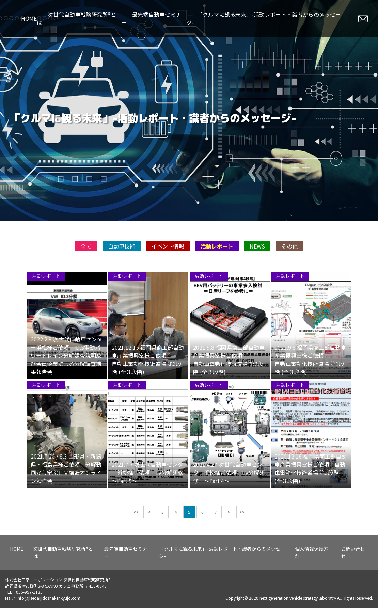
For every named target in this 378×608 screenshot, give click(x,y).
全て (86, 273)
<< (136, 538)
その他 (289, 273)
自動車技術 (121, 273)
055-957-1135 (29, 592)
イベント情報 (168, 273)
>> (242, 538)
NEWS (257, 273)
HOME (29, 18)
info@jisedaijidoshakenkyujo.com (48, 598)
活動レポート (217, 273)
